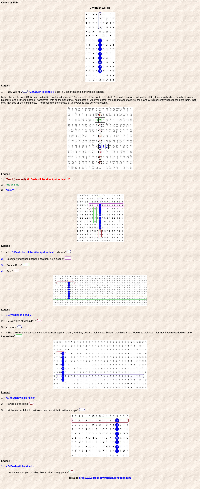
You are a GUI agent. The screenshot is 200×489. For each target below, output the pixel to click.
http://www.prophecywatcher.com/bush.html (105, 478)
